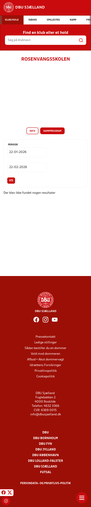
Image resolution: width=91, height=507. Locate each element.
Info (32, 131)
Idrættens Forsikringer (45, 365)
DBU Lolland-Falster (45, 461)
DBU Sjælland (45, 466)
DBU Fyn (45, 443)
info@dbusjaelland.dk (45, 414)
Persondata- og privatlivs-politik (45, 483)
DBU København (45, 455)
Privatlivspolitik (46, 370)
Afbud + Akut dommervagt (45, 359)
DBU (45, 432)
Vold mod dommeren (45, 353)
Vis (11, 180)
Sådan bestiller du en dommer (45, 348)
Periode (13, 145)
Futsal (45, 472)
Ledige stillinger (45, 342)
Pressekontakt (45, 336)
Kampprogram (52, 131)
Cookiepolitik (45, 376)
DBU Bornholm (45, 438)
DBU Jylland (45, 449)
